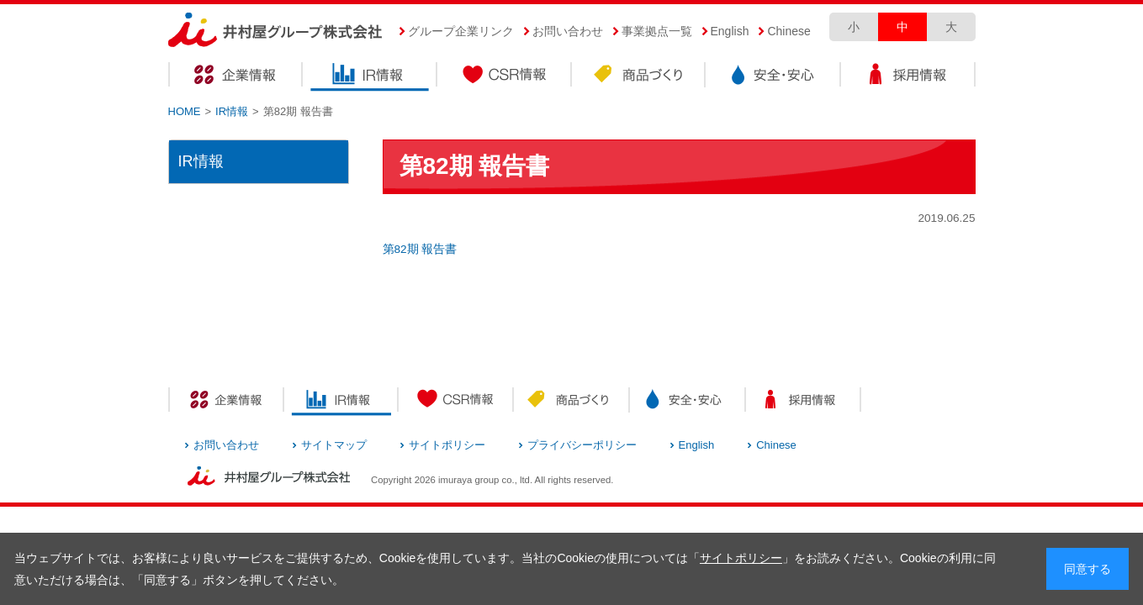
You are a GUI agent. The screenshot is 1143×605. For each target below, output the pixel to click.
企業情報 (235, 77)
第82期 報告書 (420, 249)
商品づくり (639, 77)
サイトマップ (334, 445)
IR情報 (370, 77)
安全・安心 (773, 77)
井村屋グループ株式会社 (275, 31)
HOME (184, 111)
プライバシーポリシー (582, 445)
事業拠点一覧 (657, 31)
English (730, 31)
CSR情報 (504, 77)
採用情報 (908, 77)
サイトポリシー (741, 558)
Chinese (788, 31)
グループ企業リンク (461, 31)
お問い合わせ (567, 31)
